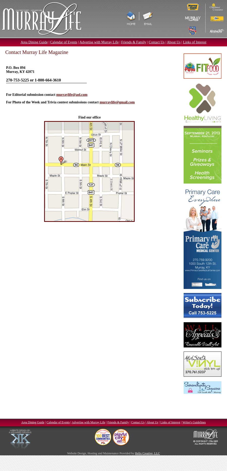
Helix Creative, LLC (147, 453)
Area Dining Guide (34, 42)
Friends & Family (133, 42)
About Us (174, 42)
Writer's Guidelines (194, 422)
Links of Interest (195, 42)
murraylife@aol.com (72, 95)
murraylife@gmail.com (117, 102)
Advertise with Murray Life (99, 42)
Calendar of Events (63, 42)
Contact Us (157, 42)
